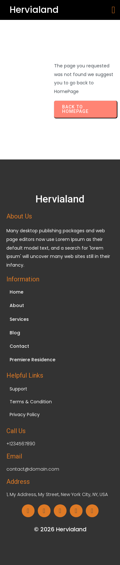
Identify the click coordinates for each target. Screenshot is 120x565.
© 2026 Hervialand (60, 529)
